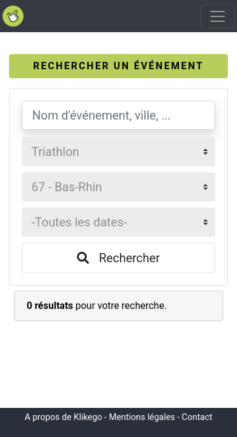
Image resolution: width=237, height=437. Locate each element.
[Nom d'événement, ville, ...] (118, 115)
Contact (197, 417)
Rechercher (118, 258)
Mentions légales (142, 417)
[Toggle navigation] (218, 16)
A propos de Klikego (63, 417)
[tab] (118, 66)
